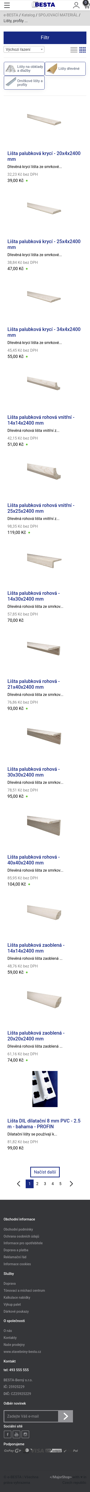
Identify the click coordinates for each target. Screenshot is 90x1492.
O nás (8, 1331)
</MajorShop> (61, 1477)
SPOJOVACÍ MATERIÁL (58, 15)
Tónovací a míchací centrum (24, 1290)
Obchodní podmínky (18, 1229)
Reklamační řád (15, 1257)
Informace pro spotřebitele (23, 1243)
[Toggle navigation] (7, 5)
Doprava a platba (16, 1250)
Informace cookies (17, 1264)
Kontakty (10, 1338)
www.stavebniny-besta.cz (22, 1352)
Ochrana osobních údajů (21, 1236)
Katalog (28, 15)
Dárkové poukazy (16, 1311)
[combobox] (24, 49)
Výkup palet (12, 1304)
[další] (71, 1183)
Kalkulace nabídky (17, 1297)
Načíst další (45, 1172)
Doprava (10, 1283)
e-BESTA (11, 15)
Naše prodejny (14, 1345)
